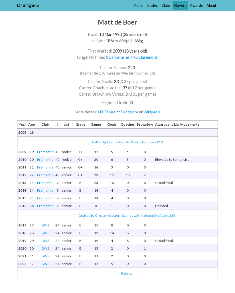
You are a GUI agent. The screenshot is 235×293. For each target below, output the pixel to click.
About (211, 5)
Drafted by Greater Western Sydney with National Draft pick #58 (127, 215)
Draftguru (28, 5)
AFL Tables (107, 112)
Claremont (148, 57)
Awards (196, 5)
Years (138, 5)
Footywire (129, 112)
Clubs (166, 5)
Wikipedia (151, 112)
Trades (152, 5)
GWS (45, 225)
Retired (127, 273)
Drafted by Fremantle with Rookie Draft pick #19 (127, 142)
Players (180, 5)
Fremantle (45, 152)
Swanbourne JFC (121, 57)
